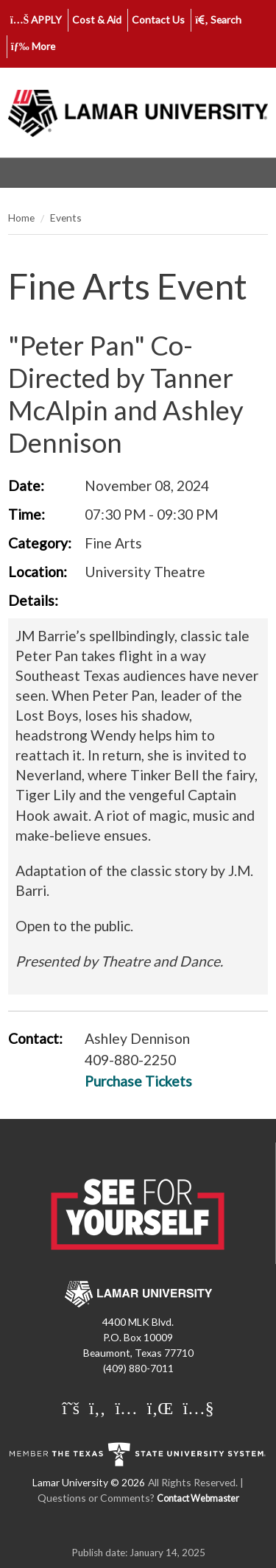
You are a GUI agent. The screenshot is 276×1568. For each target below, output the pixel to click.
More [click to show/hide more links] (33, 46)
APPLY (36, 19)
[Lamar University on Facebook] (99, 1407)
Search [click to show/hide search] (218, 19)
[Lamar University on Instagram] (128, 1407)
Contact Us (158, 19)
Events (66, 217)
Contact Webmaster (198, 1498)
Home (21, 217)
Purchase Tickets (138, 1081)
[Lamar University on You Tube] (198, 1407)
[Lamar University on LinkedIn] (162, 1407)
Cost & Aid (96, 19)
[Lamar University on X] (72, 1407)
